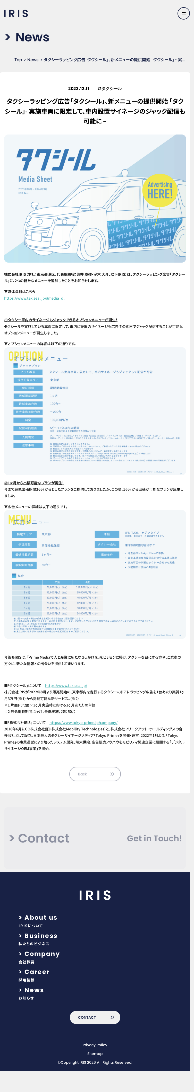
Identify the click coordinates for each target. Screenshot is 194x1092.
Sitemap (95, 1054)
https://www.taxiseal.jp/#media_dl (34, 298)
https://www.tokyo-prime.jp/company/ (83, 722)
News (33, 60)
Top (18, 60)
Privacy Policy (95, 1045)
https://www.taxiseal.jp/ (66, 685)
